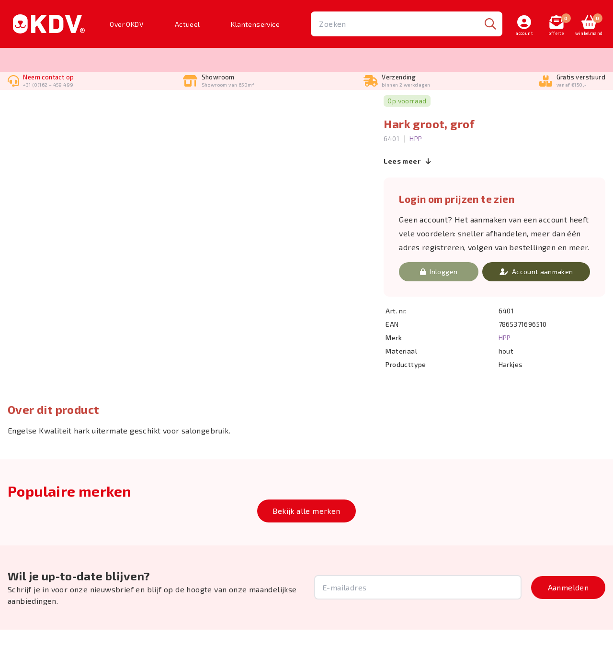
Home (16, 107)
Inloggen (438, 297)
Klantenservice (255, 24)
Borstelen (50, 107)
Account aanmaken (536, 297)
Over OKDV (127, 24)
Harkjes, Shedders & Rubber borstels (224, 107)
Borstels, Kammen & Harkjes (117, 107)
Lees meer (407, 187)
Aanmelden (568, 612)
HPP (415, 164)
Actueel (187, 24)
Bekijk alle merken (306, 536)
